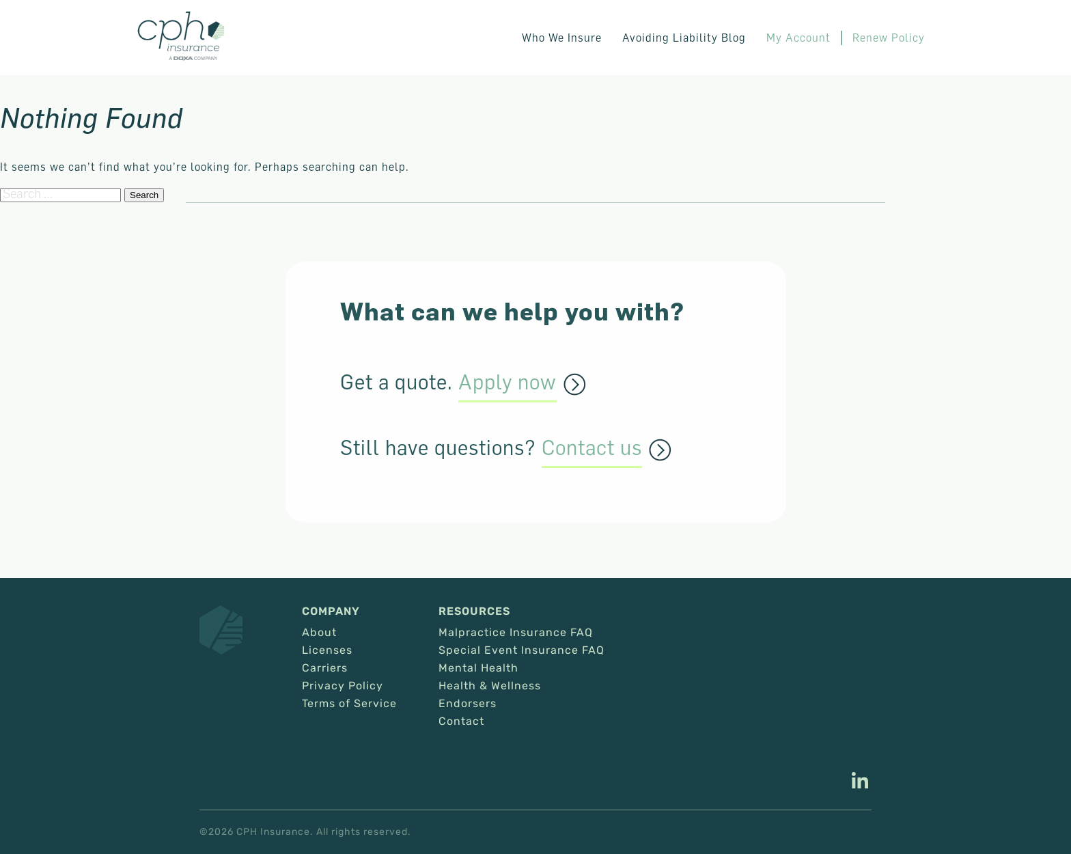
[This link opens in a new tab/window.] (860, 782)
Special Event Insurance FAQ (521, 650)
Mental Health (478, 668)
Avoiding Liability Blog (684, 37)
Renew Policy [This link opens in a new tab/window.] (888, 37)
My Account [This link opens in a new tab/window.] (798, 37)
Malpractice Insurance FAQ (516, 632)
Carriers (325, 668)
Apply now (507, 382)
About (319, 632)
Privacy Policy (342, 685)
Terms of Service (349, 703)
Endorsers (468, 703)
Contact (461, 721)
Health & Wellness (490, 685)
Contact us (592, 448)
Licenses (327, 650)
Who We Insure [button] (562, 37)
